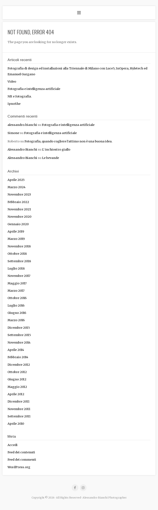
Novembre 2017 (19, 276)
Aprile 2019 (16, 231)
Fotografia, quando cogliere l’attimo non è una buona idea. (68, 141)
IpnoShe (14, 104)
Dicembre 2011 (18, 401)
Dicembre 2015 (19, 328)
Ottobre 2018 (17, 254)
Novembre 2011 (19, 409)
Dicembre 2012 (19, 365)
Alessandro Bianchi (22, 149)
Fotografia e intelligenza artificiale (34, 89)
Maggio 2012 (17, 387)
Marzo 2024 (16, 187)
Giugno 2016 (17, 313)
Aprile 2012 (16, 394)
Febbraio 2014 (18, 357)
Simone (13, 133)
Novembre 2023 (19, 194)
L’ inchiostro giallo (56, 149)
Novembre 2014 (19, 342)
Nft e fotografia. (20, 96)
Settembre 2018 (19, 261)
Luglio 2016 (16, 305)
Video (12, 81)
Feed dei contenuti (21, 452)
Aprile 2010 (16, 424)
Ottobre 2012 (17, 372)
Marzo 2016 (16, 320)
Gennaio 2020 (18, 224)
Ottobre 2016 (17, 298)
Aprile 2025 (16, 180)
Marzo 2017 (16, 291)
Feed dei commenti (22, 459)
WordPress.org (19, 467)
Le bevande (50, 158)
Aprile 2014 (16, 350)
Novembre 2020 (19, 217)
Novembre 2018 (19, 246)
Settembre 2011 (19, 416)
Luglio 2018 (16, 268)
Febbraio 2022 (18, 202)
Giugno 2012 (17, 379)
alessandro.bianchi (22, 125)
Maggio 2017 (17, 283)
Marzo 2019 (16, 239)
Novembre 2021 (19, 209)
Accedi (13, 445)
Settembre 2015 (19, 335)
